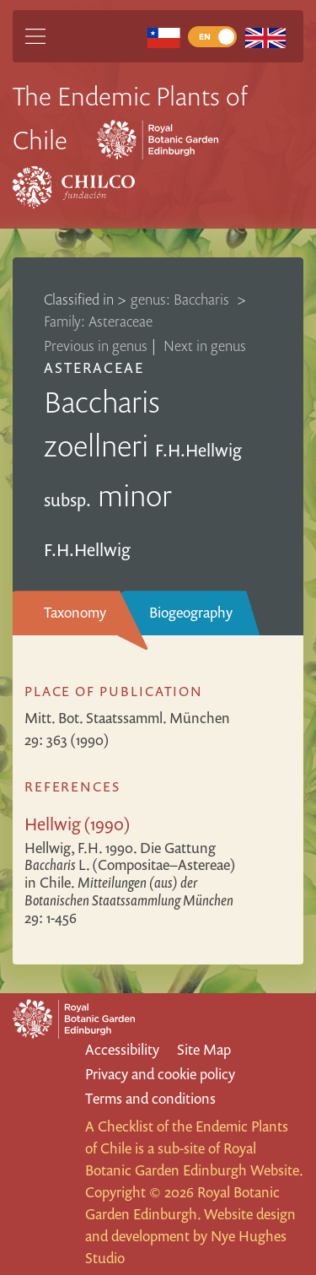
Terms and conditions (150, 1098)
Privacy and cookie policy (160, 1073)
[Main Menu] (35, 36)
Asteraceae (94, 367)
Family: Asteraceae (98, 321)
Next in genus (204, 345)
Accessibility (122, 1049)
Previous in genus (95, 345)
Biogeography (191, 612)
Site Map (204, 1049)
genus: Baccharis (182, 299)
